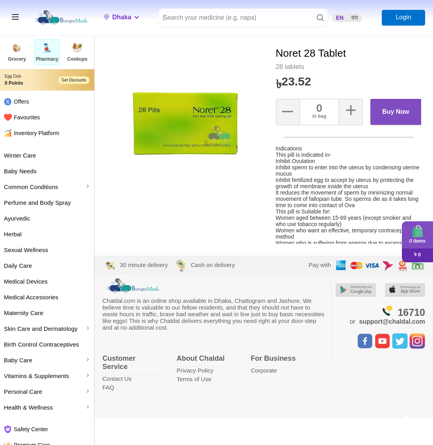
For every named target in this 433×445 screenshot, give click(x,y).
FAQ (108, 387)
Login (403, 17)
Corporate (264, 370)
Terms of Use (194, 379)
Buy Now (395, 111)
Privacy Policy (195, 370)
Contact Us (117, 378)
